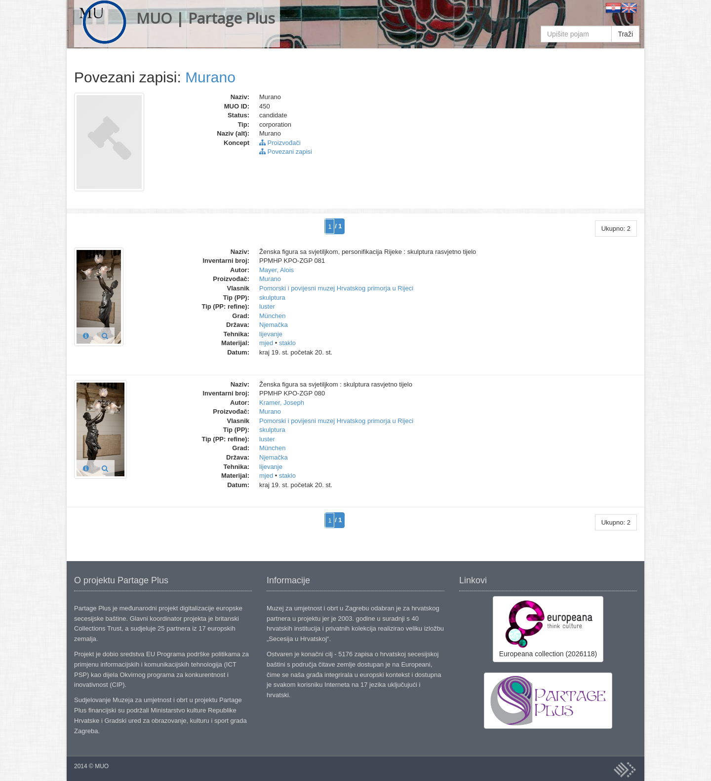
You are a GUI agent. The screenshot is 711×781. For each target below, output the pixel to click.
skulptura (272, 297)
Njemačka (273, 324)
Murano (210, 77)
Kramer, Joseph (281, 402)
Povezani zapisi (285, 151)
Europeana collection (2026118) (548, 629)
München (272, 316)
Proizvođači (280, 142)
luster (267, 306)
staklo (287, 343)
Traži (625, 34)
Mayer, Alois (276, 270)
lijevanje (270, 334)
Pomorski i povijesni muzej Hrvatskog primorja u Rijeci (336, 288)
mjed (266, 343)
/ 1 (338, 226)
